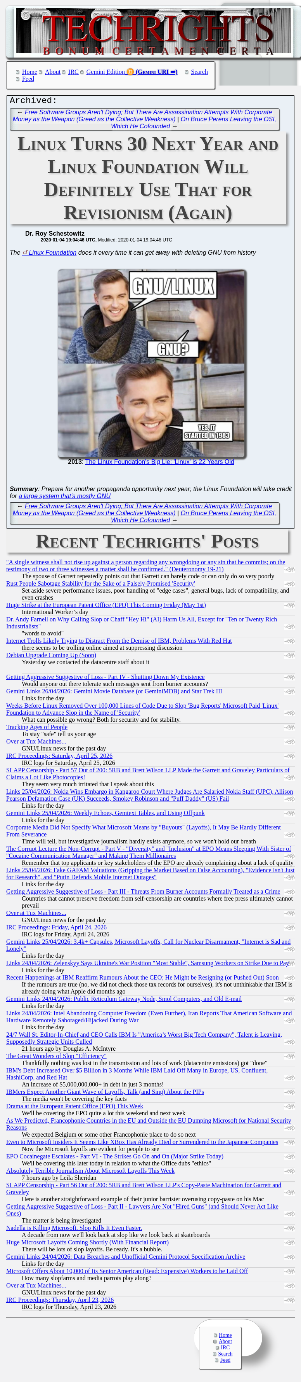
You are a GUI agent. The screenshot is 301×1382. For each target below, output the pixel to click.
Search (199, 71)
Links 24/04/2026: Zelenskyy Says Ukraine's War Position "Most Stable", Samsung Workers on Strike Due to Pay (147, 965)
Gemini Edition (105, 71)
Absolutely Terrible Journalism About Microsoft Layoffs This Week (90, 1172)
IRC (73, 71)
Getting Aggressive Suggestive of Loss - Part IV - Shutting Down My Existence (105, 678)
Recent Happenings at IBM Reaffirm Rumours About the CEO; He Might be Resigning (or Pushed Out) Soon (142, 979)
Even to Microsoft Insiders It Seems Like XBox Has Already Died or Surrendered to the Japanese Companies (142, 1144)
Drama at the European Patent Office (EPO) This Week (74, 1108)
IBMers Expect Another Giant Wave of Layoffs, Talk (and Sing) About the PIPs (105, 1093)
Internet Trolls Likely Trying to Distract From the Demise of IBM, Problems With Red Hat (119, 642)
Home (29, 71)
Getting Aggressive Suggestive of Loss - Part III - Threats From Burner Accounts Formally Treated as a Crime (143, 893)
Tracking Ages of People (36, 729)
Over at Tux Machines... (36, 743)
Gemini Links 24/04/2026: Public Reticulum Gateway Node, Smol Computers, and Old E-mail (124, 1000)
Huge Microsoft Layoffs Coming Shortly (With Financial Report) (87, 1244)
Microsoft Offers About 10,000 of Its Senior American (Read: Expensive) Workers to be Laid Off (127, 1273)
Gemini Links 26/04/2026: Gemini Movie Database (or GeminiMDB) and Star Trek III (114, 693)
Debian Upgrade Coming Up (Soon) (51, 657)
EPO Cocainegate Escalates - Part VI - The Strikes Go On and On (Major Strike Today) (114, 1158)
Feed (28, 78)
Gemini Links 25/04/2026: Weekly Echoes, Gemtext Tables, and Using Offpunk (105, 815)
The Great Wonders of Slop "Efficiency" (56, 1058)
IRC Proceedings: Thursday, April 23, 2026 (60, 1301)
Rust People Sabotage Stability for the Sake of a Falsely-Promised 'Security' (100, 585)
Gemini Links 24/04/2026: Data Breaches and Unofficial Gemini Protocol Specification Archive (125, 1258)
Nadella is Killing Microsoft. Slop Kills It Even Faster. (74, 1229)
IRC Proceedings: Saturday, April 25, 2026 (59, 757)
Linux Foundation (52, 254)
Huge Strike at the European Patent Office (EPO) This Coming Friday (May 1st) (106, 607)
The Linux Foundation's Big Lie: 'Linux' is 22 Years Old (159, 463)
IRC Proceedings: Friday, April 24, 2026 (56, 929)
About (53, 71)
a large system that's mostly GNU (65, 498)
